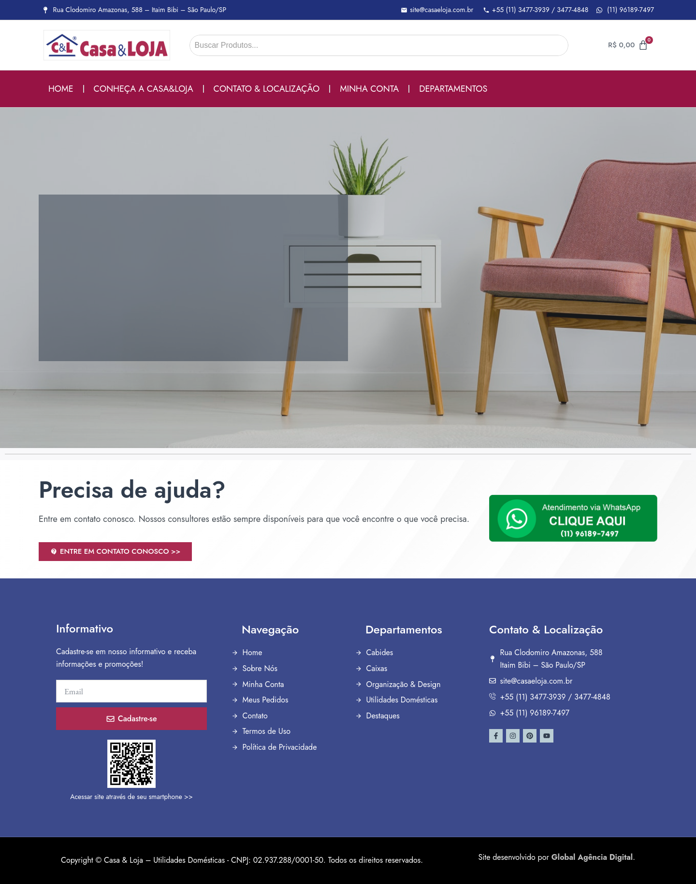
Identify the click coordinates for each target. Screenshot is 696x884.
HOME (60, 89)
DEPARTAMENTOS (453, 89)
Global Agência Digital (592, 857)
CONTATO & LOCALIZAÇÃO (267, 89)
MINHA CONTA (369, 89)
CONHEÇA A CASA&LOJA (143, 89)
